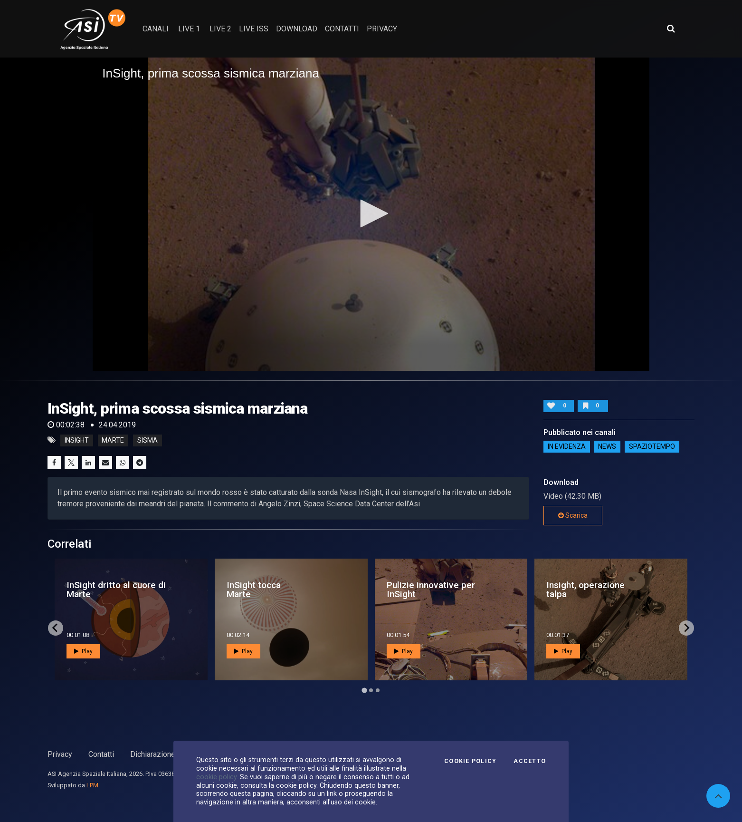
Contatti (101, 754)
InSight (77, 440)
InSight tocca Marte (254, 590)
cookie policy (216, 777)
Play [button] (83, 651)
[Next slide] (686, 628)
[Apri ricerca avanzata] (670, 29)
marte (113, 440)
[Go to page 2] (371, 690)
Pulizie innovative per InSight (431, 590)
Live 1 (189, 28)
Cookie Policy (470, 761)
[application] (371, 214)
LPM (92, 785)
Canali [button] (156, 28)
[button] (371, 213)
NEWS (607, 447)
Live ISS (253, 28)
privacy (382, 28)
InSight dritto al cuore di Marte (116, 590)
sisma (147, 440)
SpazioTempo (652, 447)
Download (296, 28)
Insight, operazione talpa (585, 590)
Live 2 (220, 28)
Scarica (573, 515)
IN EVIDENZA (567, 447)
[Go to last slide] (55, 628)
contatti (342, 28)
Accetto (530, 761)
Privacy (60, 754)
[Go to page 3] (378, 690)
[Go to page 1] (364, 690)
